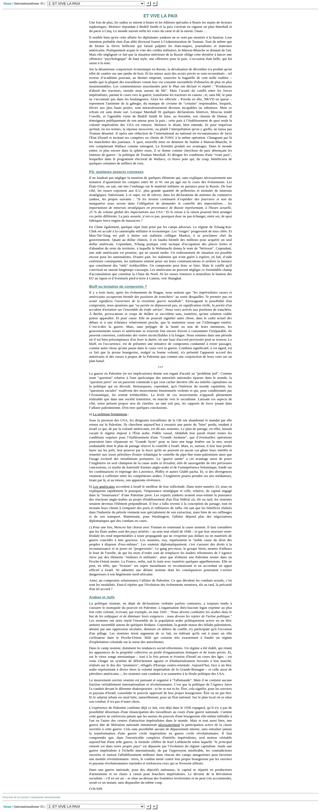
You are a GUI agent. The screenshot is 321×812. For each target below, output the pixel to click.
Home (7, 3)
